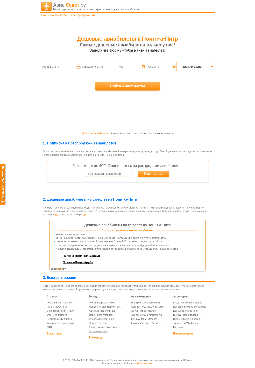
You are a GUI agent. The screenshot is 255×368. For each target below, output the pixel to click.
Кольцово (178, 310)
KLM (151, 306)
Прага (99, 314)
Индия (70, 310)
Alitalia (142, 319)
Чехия (58, 302)
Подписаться (153, 173)
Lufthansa (151, 319)
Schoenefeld (195, 302)
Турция (61, 323)
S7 (142, 323)
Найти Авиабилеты (127, 85)
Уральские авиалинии (148, 302)
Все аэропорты (183, 333)
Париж (111, 306)
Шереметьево (181, 319)
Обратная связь (145, 363)
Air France (140, 310)
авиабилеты (96, 6)
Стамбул (94, 319)
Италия (70, 323)
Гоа (113, 302)
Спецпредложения (83, 15)
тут (56, 214)
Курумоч (178, 327)
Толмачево (179, 323)
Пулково (178, 306)
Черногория (54, 319)
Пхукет (103, 319)
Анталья (103, 331)
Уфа (188, 323)
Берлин (93, 331)
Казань (195, 323)
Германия (66, 319)
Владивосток (180, 302)
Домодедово (190, 314)
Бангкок (99, 310)
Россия (51, 302)
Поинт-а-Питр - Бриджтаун (81, 256)
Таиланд (62, 314)
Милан (103, 306)
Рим (107, 310)
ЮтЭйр (144, 314)
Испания (52, 306)
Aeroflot (135, 306)
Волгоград (200, 306)
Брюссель (195, 319)
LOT (133, 302)
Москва (93, 302)
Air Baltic (153, 314)
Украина (51, 323)
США (49, 327)
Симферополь (97, 327)
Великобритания (56, 310)
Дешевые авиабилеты (95, 133)
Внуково (188, 306)
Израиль (68, 302)
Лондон (93, 306)
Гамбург (177, 314)
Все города (96, 337)
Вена (104, 323)
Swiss (158, 323)
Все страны (54, 333)
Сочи (108, 327)
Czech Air (150, 323)
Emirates (136, 323)
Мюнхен (107, 314)
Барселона (104, 302)
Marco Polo (191, 310)
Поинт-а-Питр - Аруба (78, 262)
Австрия (62, 306)
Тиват (115, 327)
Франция (52, 314)
